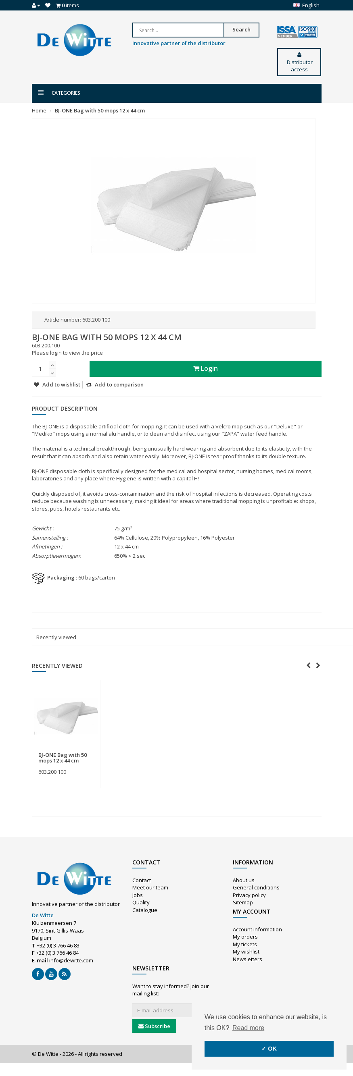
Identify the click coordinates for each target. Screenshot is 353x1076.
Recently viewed (56, 637)
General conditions (256, 887)
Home (39, 110)
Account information (257, 929)
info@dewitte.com (71, 960)
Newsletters (247, 959)
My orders (245, 936)
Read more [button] (248, 1027)
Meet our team (150, 887)
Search (241, 29)
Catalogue (144, 910)
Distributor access (299, 62)
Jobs (137, 895)
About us (244, 880)
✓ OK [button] (269, 1048)
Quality (141, 902)
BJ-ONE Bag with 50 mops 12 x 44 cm (100, 110)
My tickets (245, 944)
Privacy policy (249, 895)
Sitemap (243, 902)
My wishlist (246, 951)
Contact (141, 880)
